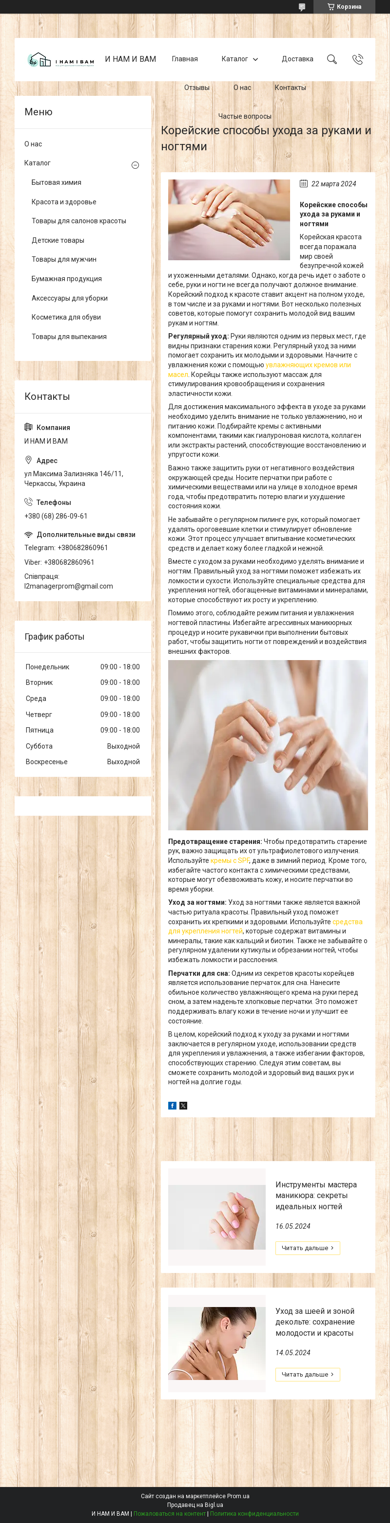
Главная (185, 59)
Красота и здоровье (64, 202)
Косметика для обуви (66, 317)
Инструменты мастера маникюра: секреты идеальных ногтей (316, 1195)
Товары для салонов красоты (79, 221)
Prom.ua (238, 1496)
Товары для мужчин (64, 259)
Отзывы (197, 87)
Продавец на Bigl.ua (195, 1505)
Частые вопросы (245, 116)
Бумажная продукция (67, 279)
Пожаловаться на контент (170, 1513)
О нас (242, 87)
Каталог (235, 59)
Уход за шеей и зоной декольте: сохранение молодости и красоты (315, 1322)
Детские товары (58, 240)
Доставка (297, 59)
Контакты (290, 87)
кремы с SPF (229, 860)
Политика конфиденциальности (254, 1513)
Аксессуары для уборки (70, 298)
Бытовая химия (56, 182)
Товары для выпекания (69, 336)
